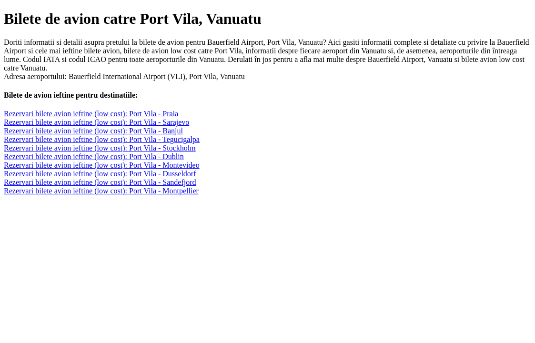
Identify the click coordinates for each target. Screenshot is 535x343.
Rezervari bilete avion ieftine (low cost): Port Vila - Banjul (93, 131)
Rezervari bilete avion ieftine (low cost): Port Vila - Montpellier (101, 191)
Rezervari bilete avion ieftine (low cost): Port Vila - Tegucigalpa (102, 139)
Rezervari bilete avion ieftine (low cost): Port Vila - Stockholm (100, 148)
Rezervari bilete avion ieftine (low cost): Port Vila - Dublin (94, 156)
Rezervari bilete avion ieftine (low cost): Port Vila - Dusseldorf (100, 174)
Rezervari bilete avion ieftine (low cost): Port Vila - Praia (91, 114)
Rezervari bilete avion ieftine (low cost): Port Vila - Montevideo (102, 165)
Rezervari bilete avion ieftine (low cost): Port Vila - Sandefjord (100, 182)
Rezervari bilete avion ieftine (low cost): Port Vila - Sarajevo (96, 122)
